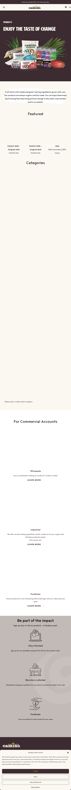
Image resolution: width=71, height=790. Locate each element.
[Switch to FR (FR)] (70, 7)
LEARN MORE (34, 480)
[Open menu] (1, 7)
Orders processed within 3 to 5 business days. (36, 2)
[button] (68, 753)
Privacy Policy (35, 787)
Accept (35, 771)
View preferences (35, 782)
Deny (35, 777)
